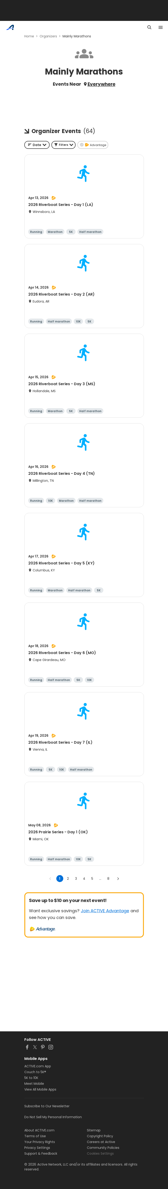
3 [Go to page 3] (76, 878)
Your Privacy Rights (39, 1142)
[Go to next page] (117, 878)
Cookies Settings (100, 1153)
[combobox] (37, 145)
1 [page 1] (59, 878)
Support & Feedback (40, 1153)
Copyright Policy (100, 1136)
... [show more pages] (100, 878)
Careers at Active (101, 1142)
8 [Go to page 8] (108, 878)
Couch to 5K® (35, 1072)
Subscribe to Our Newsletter (47, 1106)
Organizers (48, 36)
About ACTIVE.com (39, 1130)
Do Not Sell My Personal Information (53, 1117)
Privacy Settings (37, 1147)
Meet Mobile (34, 1083)
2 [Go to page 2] (68, 878)
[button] (63, 145)
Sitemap (94, 1130)
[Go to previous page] (50, 878)
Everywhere (101, 84)
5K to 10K (31, 1077)
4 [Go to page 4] (84, 878)
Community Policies (103, 1147)
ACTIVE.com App (37, 1066)
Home (29, 36)
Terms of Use (35, 1136)
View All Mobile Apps (40, 1089)
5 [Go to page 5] (92, 878)
